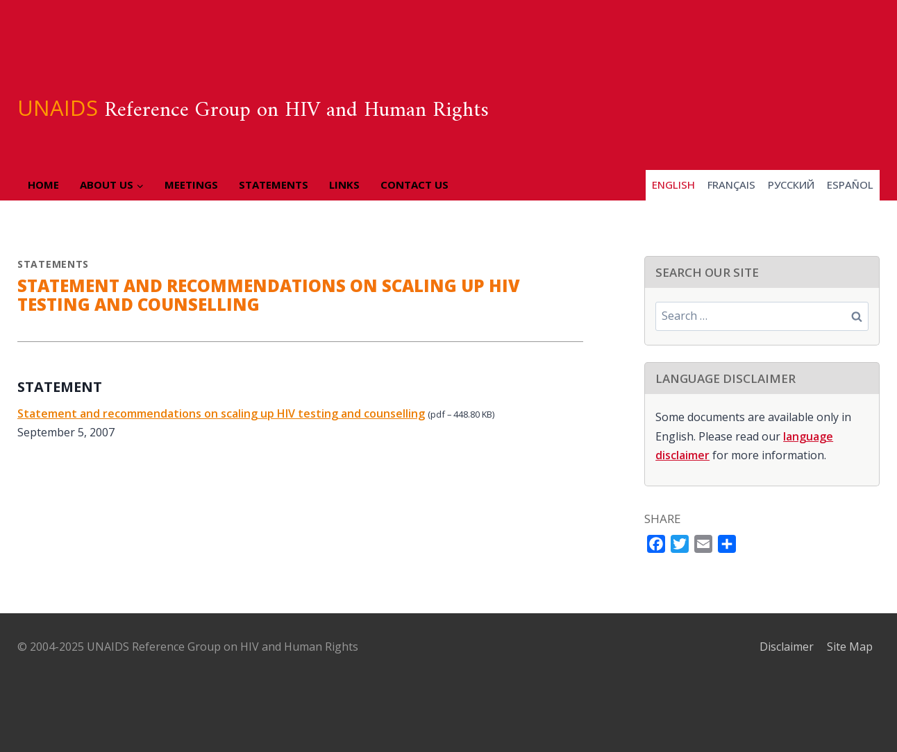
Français (731, 184)
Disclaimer (787, 646)
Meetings (191, 184)
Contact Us (414, 184)
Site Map (850, 646)
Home (43, 184)
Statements (273, 184)
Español (850, 184)
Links (344, 184)
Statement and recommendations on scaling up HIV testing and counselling (221, 413)
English (673, 184)
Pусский (791, 184)
